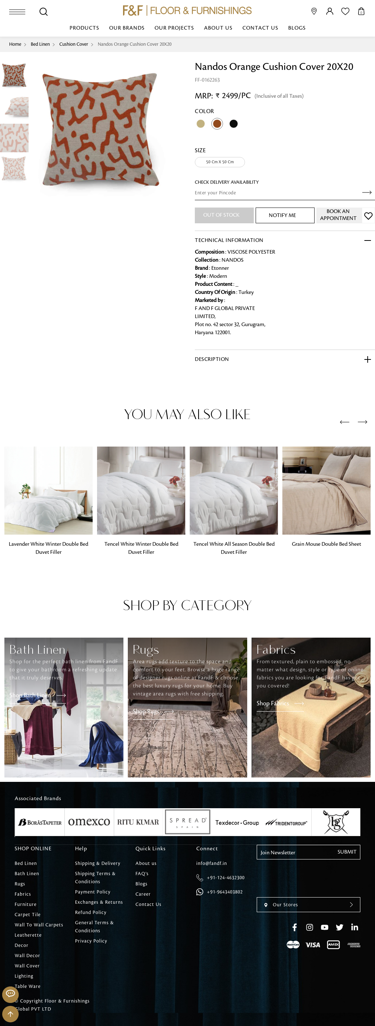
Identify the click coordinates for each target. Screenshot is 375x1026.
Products (84, 28)
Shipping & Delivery (97, 863)
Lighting (24, 976)
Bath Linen (27, 873)
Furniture (26, 904)
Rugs (20, 884)
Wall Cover (27, 966)
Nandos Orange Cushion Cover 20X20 (134, 44)
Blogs (297, 28)
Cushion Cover (73, 44)
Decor (22, 945)
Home (15, 44)
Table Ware (28, 986)
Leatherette (28, 935)
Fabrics (23, 894)
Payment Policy (93, 892)
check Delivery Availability (227, 182)
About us (218, 28)
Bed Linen (40, 44)
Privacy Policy (91, 941)
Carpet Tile (28, 914)
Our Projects (174, 28)
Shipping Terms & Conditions (95, 877)
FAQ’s (142, 873)
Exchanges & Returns (99, 902)
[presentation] (344, 422)
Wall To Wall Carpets (39, 925)
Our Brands (127, 28)
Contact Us (260, 28)
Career (143, 894)
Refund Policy (91, 912)
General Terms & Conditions (94, 926)
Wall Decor (27, 955)
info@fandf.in (211, 863)
